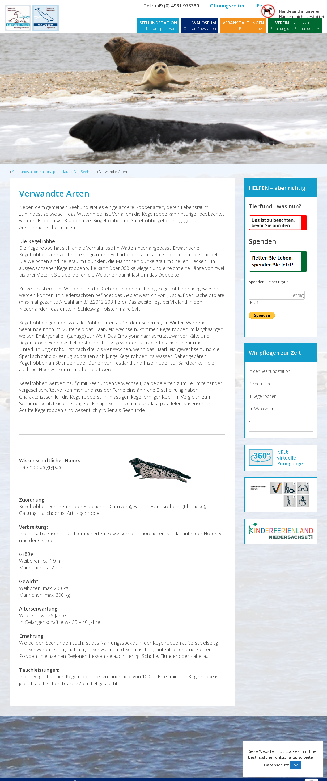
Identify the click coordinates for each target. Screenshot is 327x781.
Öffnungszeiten (228, 5)
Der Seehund (85, 171)
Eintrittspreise (273, 5)
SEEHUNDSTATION (158, 25)
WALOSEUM (200, 25)
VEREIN (295, 25)
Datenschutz (276, 764)
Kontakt (310, 5)
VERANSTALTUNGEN (243, 25)
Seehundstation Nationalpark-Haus (41, 171)
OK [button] (296, 765)
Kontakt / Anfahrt (31, 774)
